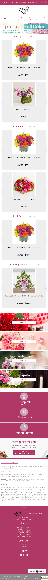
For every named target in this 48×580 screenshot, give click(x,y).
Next (45, 60)
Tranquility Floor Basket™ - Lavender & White (24, 296)
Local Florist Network (27, 579)
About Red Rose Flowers (9, 463)
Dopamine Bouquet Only (24, 199)
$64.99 (24, 206)
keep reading (8, 468)
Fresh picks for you (24, 444)
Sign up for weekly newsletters (24, 452)
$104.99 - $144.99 (24, 303)
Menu (4, 21)
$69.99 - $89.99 (24, 75)
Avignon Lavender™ (24, 109)
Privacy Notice (16, 579)
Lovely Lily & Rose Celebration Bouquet (24, 68)
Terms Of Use (6, 579)
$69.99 (24, 116)
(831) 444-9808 (8, 2)
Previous (2, 60)
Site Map (37, 579)
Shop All (29, 37)
